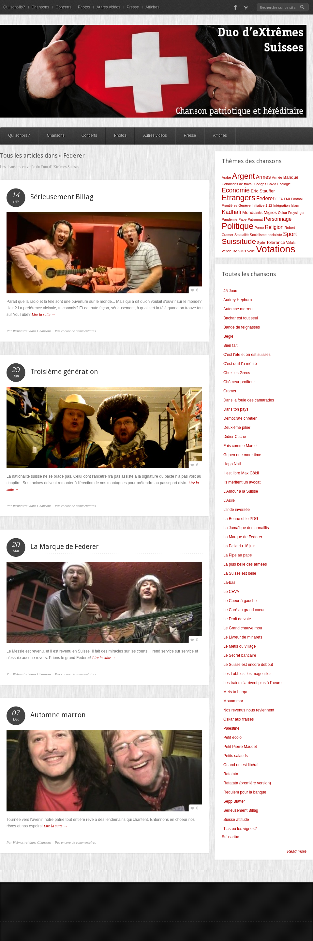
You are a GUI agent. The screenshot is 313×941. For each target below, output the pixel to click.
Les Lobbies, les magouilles (247, 673)
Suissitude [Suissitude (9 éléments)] (239, 241)
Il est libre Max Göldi (241, 473)
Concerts (63, 7)
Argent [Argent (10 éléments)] (243, 176)
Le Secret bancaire (239, 655)
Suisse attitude (236, 819)
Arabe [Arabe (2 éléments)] (226, 177)
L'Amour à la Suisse (240, 491)
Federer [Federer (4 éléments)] (265, 198)
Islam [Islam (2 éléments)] (295, 205)
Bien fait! (231, 345)
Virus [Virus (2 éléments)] (242, 251)
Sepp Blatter (234, 801)
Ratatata (230, 774)
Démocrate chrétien (240, 418)
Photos (84, 7)
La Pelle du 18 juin (239, 546)
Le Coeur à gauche (240, 600)
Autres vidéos (108, 7)
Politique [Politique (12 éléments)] (237, 226)
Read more (296, 851)
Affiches (152, 7)
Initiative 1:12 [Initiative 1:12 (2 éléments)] (262, 205)
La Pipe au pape (237, 555)
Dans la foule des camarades (248, 400)
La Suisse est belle (239, 573)
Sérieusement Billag (62, 197)
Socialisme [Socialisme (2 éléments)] (258, 235)
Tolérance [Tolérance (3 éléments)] (275, 242)
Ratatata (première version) (247, 783)
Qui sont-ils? (14, 7)
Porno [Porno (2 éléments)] (259, 228)
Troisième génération (64, 372)
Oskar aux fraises (238, 719)
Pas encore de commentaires (75, 331)
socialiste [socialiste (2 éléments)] (275, 235)
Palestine (231, 728)
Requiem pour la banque (244, 792)
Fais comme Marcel (240, 445)
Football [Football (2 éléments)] (297, 199)
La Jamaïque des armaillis (246, 528)
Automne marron (58, 715)
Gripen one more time (242, 455)
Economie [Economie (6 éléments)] (236, 190)
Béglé (228, 336)
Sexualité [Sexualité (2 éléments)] (241, 235)
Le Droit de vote (237, 619)
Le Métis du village (239, 646)
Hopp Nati (232, 464)
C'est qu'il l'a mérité (240, 363)
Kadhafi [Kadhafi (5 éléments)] (231, 212)
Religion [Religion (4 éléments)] (274, 227)
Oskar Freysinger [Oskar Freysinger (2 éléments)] (291, 213)
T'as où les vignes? (240, 828)
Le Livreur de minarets (242, 637)
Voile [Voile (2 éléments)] (251, 251)
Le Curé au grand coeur (244, 610)
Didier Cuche (234, 436)
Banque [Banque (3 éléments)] (290, 177)
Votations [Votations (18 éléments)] (275, 249)
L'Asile (229, 500)
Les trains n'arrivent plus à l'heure (252, 683)
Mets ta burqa (235, 692)
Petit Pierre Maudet (240, 746)
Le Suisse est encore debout (248, 664)
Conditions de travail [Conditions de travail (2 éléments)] (237, 184)
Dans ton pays (235, 409)
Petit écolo (232, 737)
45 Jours (230, 290)
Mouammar (233, 701)
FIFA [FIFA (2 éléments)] (279, 199)
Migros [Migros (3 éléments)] (270, 212)
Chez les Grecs (236, 373)
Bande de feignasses (241, 327)
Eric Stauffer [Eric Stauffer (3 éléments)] (263, 191)
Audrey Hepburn (237, 300)
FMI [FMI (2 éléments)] (287, 199)
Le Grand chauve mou (242, 628)
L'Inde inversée (236, 509)
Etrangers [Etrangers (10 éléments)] (238, 197)
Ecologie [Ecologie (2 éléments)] (284, 184)
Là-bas (229, 582)
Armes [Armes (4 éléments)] (263, 177)
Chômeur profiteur (239, 382)
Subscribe (230, 837)
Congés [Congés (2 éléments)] (260, 184)
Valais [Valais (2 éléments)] (290, 243)
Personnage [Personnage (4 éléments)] (277, 219)
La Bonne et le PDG (240, 518)
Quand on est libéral (240, 765)
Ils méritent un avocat (242, 482)
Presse (133, 7)
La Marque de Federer (64, 546)
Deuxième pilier (236, 427)
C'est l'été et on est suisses (247, 354)
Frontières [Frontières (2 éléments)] (229, 205)
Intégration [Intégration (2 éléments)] (281, 205)
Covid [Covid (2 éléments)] (271, 184)
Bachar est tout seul (240, 318)
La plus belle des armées (245, 564)
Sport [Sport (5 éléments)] (290, 234)
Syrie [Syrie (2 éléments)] (261, 243)
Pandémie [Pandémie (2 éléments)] (229, 219)
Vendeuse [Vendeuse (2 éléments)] (229, 251)
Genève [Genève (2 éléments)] (244, 205)
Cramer (229, 391)
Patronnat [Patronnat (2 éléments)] (255, 219)
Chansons (40, 7)
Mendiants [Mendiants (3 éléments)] (252, 212)
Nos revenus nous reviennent (248, 710)
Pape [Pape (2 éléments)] (242, 219)
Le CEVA (231, 591)
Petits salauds (235, 755)
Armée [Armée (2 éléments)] (277, 177)
